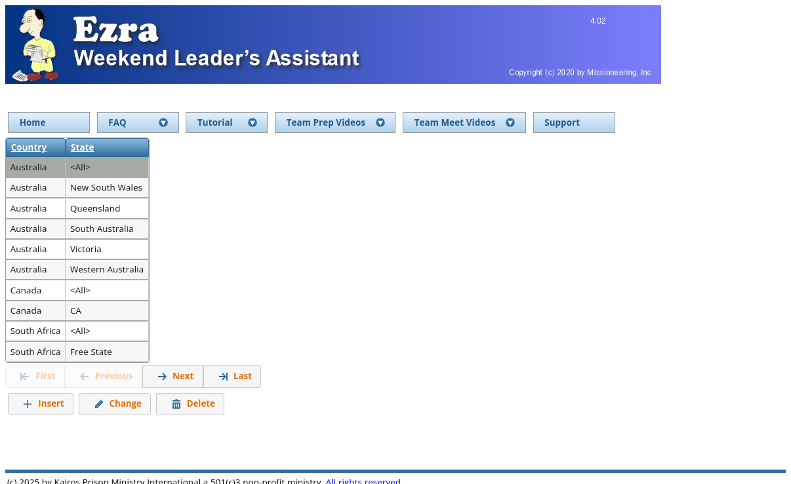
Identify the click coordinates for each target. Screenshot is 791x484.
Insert (43, 403)
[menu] (394, 123)
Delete (193, 403)
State (82, 147)
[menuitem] (49, 123)
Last (235, 375)
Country (29, 147)
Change (118, 403)
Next (175, 375)
